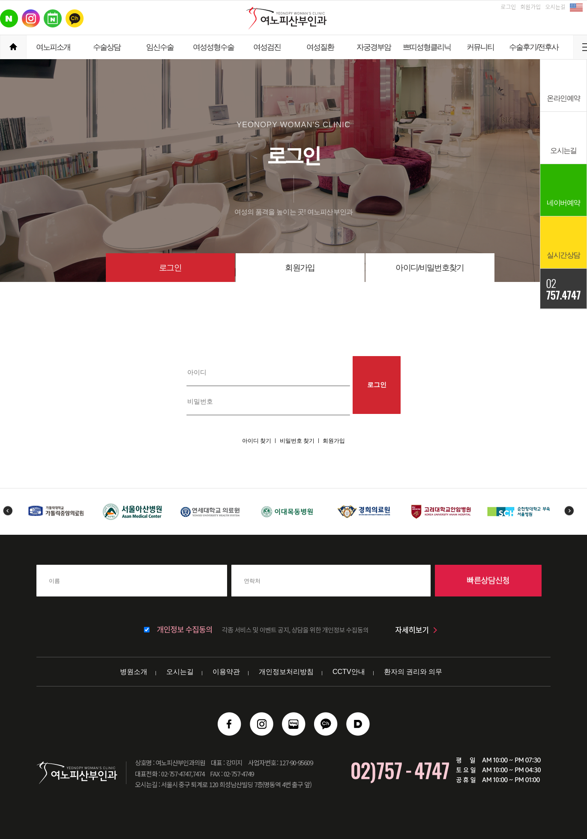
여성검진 (267, 47)
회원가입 (530, 7)
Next (568, 510)
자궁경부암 (373, 47)
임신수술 (160, 47)
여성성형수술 (213, 47)
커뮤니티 (480, 47)
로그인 (508, 7)
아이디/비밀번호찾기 (429, 267)
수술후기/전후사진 (533, 51)
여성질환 (320, 47)
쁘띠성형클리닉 (427, 47)
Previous (7, 510)
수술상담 (106, 47)
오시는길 (555, 7)
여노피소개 (53, 47)
